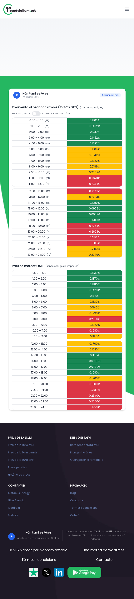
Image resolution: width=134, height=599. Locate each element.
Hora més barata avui (84, 445)
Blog (73, 493)
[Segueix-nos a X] (46, 572)
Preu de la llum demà (22, 452)
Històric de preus (19, 475)
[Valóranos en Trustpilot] (33, 572)
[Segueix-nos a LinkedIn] (59, 572)
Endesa (13, 515)
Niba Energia (16, 500)
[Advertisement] (67, 47)
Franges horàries (81, 452)
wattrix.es (116, 550)
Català (74, 515)
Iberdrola (14, 508)
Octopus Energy (19, 493)
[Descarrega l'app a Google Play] (84, 572)
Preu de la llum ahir (21, 460)
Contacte (76, 500)
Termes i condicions (83, 508)
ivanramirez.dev (53, 550)
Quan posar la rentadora (86, 460)
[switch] (36, 113)
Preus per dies (17, 467)
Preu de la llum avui (21, 445)
